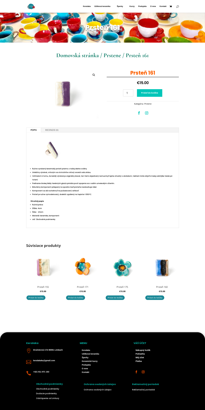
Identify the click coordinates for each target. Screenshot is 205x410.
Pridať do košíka (149, 92)
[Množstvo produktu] (128, 92)
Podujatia (142, 6)
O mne (153, 6)
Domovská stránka (77, 55)
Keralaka (87, 6)
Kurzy (132, 6)
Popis (34, 130)
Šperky (120, 6)
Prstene (112, 55)
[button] (93, 74)
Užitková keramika (102, 6)
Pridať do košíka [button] (35, 297)
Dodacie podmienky (46, 393)
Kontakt (163, 6)
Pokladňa (140, 353)
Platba (139, 361)
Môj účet (140, 357)
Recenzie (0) (51, 130)
